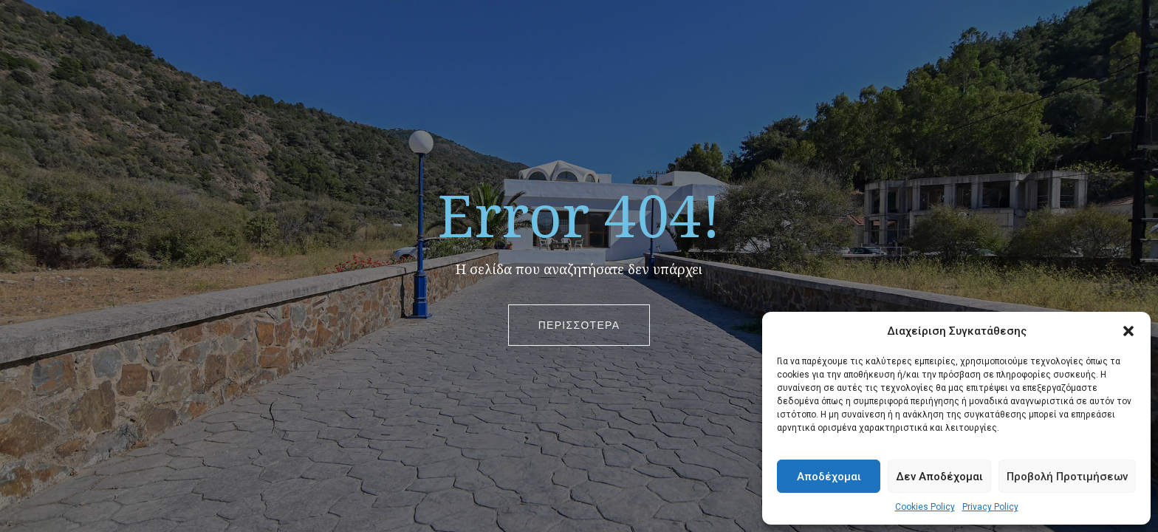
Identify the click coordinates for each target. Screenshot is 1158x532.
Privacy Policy (990, 507)
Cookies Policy (925, 507)
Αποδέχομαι (829, 476)
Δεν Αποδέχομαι (939, 476)
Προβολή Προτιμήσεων (1067, 476)
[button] (1128, 331)
